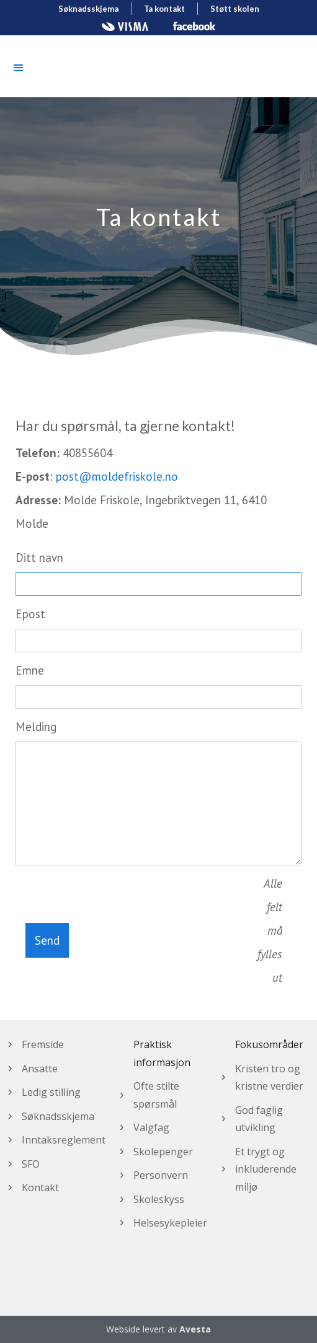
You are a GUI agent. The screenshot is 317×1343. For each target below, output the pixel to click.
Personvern (160, 1175)
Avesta (195, 1329)
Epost (30, 613)
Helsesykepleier (170, 1223)
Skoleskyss (158, 1199)
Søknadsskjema (58, 1116)
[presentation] (163, 938)
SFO (31, 1164)
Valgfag (151, 1127)
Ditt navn (39, 557)
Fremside (43, 1044)
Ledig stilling (51, 1092)
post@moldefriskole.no (117, 476)
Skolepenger (163, 1151)
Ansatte (40, 1068)
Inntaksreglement (63, 1140)
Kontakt (40, 1187)
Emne (30, 670)
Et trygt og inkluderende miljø (266, 1169)
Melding (36, 726)
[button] (18, 68)
